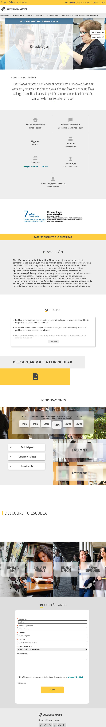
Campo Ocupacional (27, 431)
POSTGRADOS (54, 15)
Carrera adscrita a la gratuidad (53, 224)
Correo (103, 2)
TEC (47, 15)
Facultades (97, 37)
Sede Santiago (70, 2)
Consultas (8, 2)
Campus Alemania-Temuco (53, 150)
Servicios (79, 2)
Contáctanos (96, 32)
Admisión (14, 77)
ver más (57, 695)
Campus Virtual (95, 2)
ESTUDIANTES (17, 15)
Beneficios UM (27, 440)
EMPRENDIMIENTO (92, 15)
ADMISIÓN (29, 15)
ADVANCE (39, 15)
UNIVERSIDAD (4, 15)
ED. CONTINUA (66, 15)
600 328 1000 (21, 2)
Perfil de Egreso (27, 421)
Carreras (22, 77)
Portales (87, 2)
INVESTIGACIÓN (80, 15)
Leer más (53, 329)
